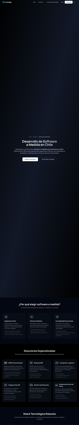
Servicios (41, 2)
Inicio (34, 2)
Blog (62, 2)
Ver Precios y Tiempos (48, 159)
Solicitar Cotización (30, 159)
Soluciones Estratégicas (53, 2)
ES (75, 2)
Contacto (68, 2)
